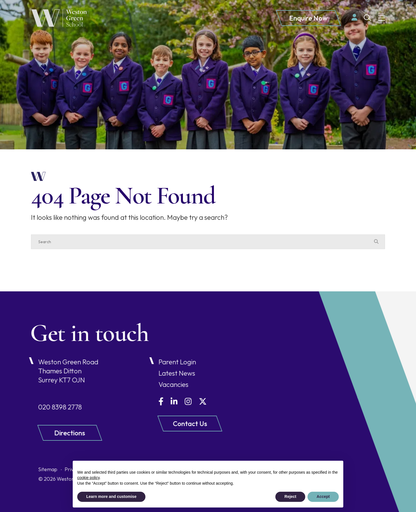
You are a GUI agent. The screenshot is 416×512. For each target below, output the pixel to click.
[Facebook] (137, 401)
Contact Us (166, 423)
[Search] (202, 242)
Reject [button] (290, 496)
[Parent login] (354, 17)
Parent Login (153, 362)
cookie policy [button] (88, 477)
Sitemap (24, 469)
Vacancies (150, 384)
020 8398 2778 (36, 407)
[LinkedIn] (150, 401)
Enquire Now (308, 18)
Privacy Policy (56, 469)
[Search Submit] (367, 17)
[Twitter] (179, 401)
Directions (46, 433)
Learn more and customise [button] (111, 496)
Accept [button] (323, 496)
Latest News (153, 373)
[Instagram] (164, 401)
